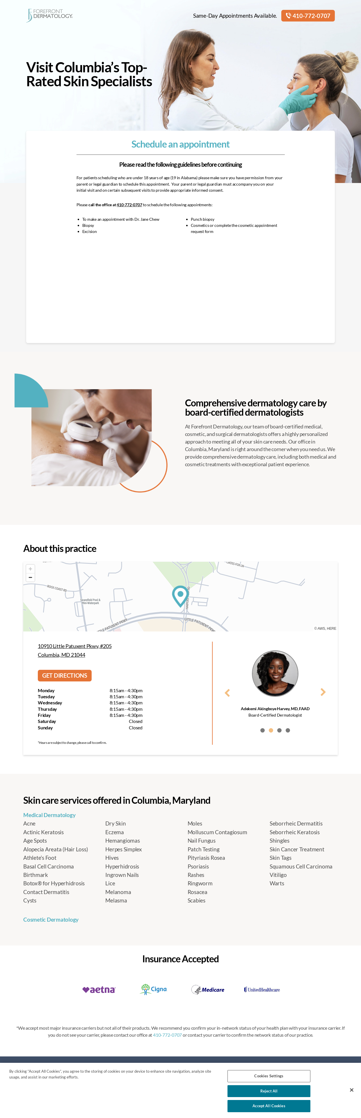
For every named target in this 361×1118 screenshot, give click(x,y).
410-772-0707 (308, 15)
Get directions (64, 675)
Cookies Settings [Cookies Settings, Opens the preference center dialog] (268, 1076)
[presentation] (227, 692)
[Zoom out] (30, 577)
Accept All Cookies (268, 1105)
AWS (321, 629)
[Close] (351, 1090)
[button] (262, 730)
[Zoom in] (30, 569)
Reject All (269, 1091)
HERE (331, 629)
